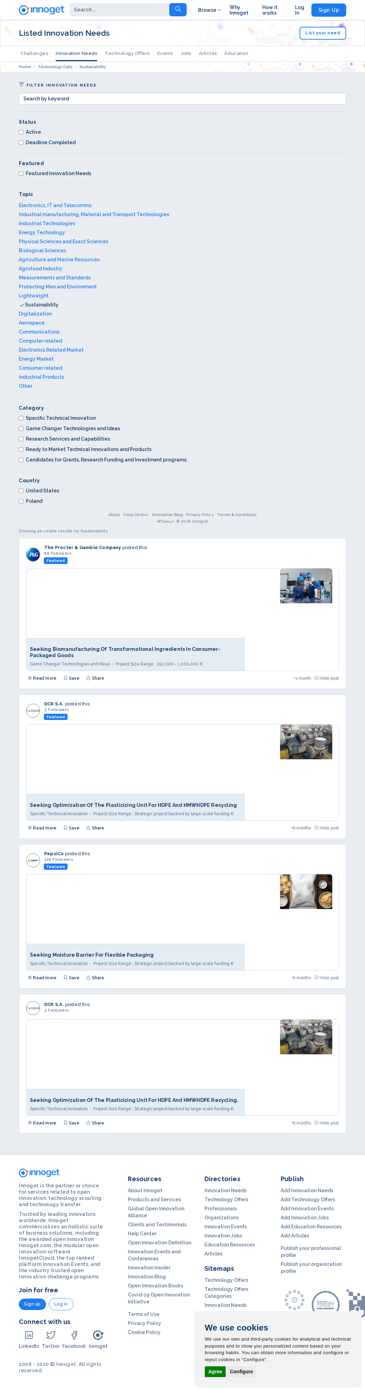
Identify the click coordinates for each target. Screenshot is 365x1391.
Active (30, 132)
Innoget (98, 1339)
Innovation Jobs (223, 1235)
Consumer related (40, 368)
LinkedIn (29, 1339)
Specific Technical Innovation (57, 418)
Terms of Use (144, 1314)
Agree (215, 1371)
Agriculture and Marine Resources (59, 259)
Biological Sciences (42, 250)
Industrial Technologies (47, 223)
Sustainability (42, 305)
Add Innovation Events (307, 1208)
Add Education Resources (311, 1226)
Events (165, 53)
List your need (322, 33)
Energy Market (36, 359)
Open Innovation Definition (159, 1242)
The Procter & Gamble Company (82, 547)
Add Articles (295, 1235)
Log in (61, 1304)
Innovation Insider (149, 1267)
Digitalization (35, 314)
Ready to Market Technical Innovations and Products (85, 449)
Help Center (136, 515)
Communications (39, 332)
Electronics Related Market (51, 350)
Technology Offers (127, 53)
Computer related (40, 341)
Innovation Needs (76, 53)
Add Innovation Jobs (305, 1217)
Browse (210, 10)
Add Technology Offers (308, 1199)
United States (39, 490)
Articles (208, 53)
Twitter (51, 1339)
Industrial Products (41, 377)
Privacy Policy (200, 515)
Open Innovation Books (155, 1285)
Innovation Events (225, 1226)
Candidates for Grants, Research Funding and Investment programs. (103, 460)
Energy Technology (42, 232)
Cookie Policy (144, 1332)
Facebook (74, 1339)
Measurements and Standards (55, 277)
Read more (42, 678)
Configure (241, 1371)
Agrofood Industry (40, 268)
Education (237, 53)
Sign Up (329, 10)
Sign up (32, 1304)
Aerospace (32, 323)
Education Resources (229, 1244)
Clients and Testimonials (157, 1224)
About (114, 515)
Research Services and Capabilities (64, 439)
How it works (270, 10)
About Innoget (145, 1190)
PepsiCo (54, 853)
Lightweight (33, 295)
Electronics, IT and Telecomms (55, 205)
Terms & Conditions (237, 515)
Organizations (221, 1217)
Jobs (186, 53)
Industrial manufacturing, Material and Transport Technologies (94, 214)
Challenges (34, 53)
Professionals (220, 1208)
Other (25, 386)
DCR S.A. (54, 703)
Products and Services (154, 1199)
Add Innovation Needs (307, 1190)
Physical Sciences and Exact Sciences (63, 241)
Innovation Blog (167, 515)
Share (95, 678)
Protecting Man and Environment (58, 286)
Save (71, 678)
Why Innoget (239, 10)
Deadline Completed (47, 142)
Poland (30, 501)
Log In (299, 10)
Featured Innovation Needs (55, 173)
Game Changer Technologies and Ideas (69, 428)
